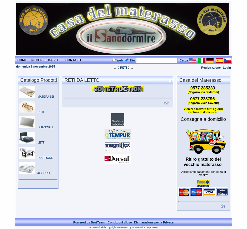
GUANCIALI (36, 127)
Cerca (184, 60)
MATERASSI (36, 96)
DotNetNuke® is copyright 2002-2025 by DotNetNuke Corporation (123, 227)
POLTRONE (36, 157)
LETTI (32, 142)
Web (119, 60)
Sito (132, 60)
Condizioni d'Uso (120, 222)
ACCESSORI (36, 173)
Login (227, 67)
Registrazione (211, 67)
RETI (123, 67)
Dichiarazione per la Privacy (154, 222)
